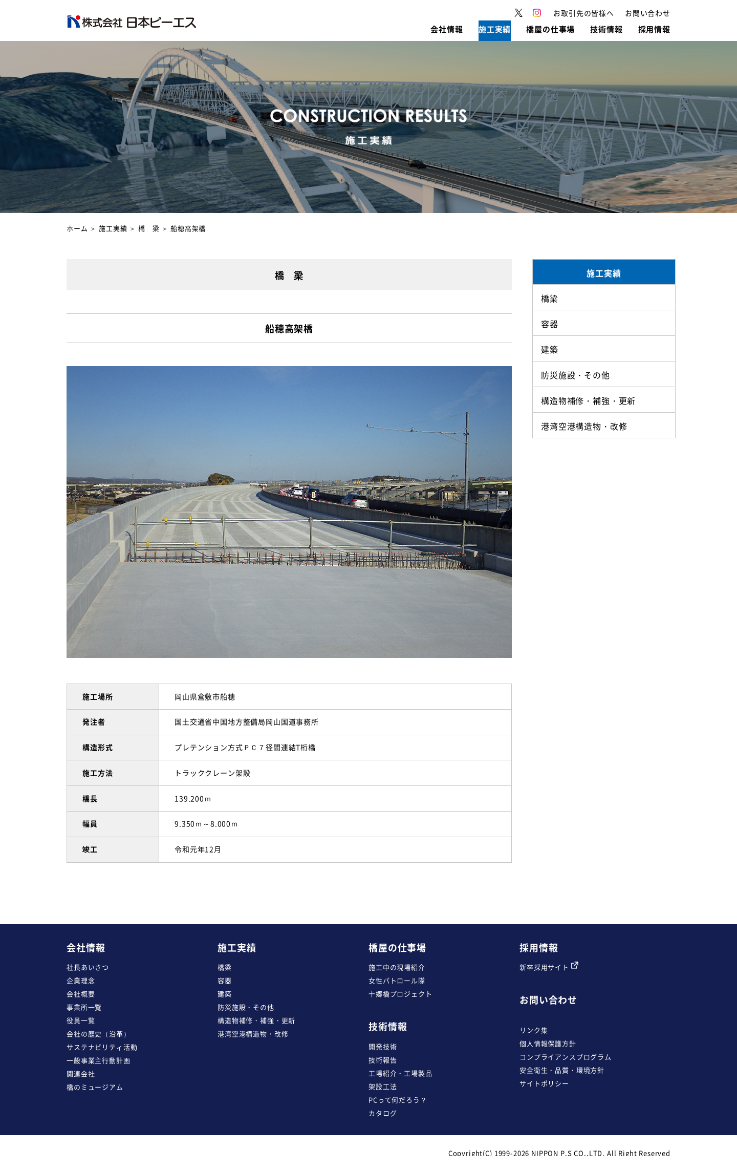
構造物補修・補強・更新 (256, 1020)
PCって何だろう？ (397, 1099)
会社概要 (81, 993)
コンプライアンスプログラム (565, 1056)
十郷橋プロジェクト (400, 993)
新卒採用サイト (548, 967)
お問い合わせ (548, 1000)
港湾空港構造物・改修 (253, 1033)
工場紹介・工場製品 (400, 1073)
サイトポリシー (544, 1083)
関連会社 (81, 1073)
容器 (225, 980)
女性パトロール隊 (396, 980)
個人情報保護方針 (547, 1043)
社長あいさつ (88, 967)
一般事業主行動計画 (99, 1060)
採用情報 (538, 947)
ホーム (77, 228)
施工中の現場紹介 (396, 967)
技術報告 (382, 1059)
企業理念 (81, 980)
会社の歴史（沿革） (99, 1033)
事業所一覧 (84, 1007)
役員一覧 (81, 1020)
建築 (225, 993)
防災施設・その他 (246, 1007)
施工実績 (113, 228)
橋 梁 (149, 228)
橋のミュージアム (95, 1087)
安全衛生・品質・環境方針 (561, 1070)
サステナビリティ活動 (102, 1047)
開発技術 (382, 1046)
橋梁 (225, 967)
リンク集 (533, 1030)
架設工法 (382, 1086)
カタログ (382, 1113)
